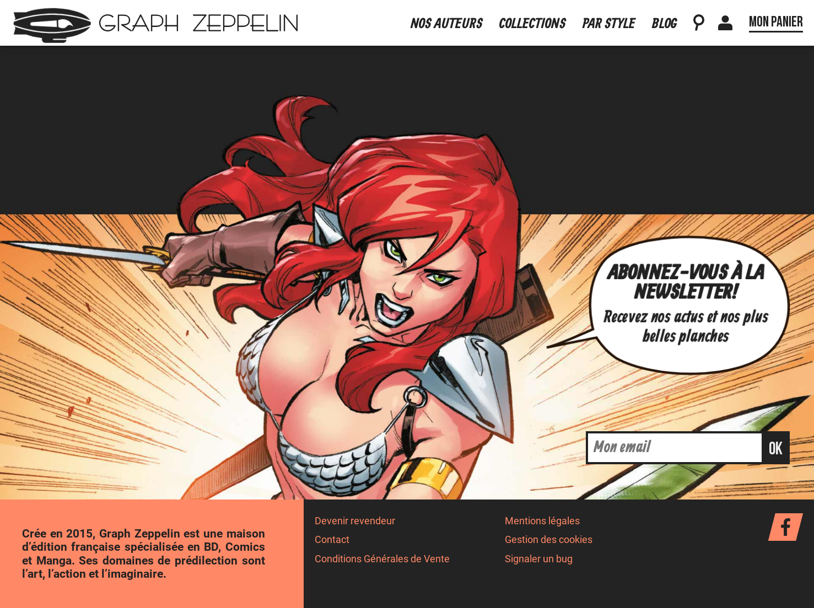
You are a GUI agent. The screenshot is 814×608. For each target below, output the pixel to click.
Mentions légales (542, 520)
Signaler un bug (539, 558)
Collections (532, 24)
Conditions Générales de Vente (382, 558)
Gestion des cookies (548, 539)
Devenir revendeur (355, 520)
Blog (664, 24)
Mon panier (776, 22)
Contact (332, 539)
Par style (609, 24)
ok (776, 449)
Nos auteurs (447, 24)
